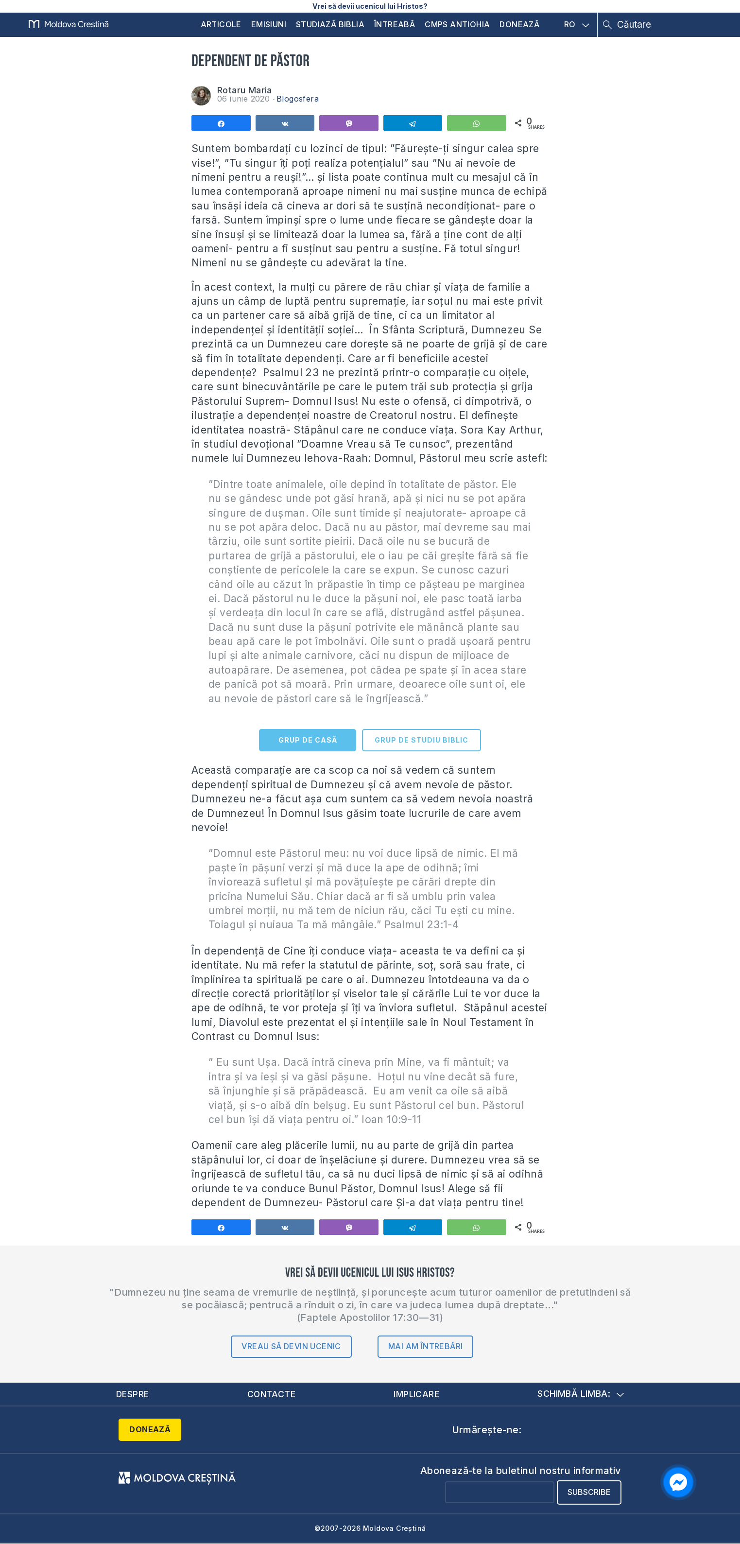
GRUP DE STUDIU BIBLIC (421, 740)
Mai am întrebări (425, 1346)
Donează (519, 24)
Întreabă (394, 24)
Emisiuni (268, 24)
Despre (132, 1394)
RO (576, 25)
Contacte (271, 1394)
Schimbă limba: (580, 1394)
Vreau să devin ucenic (291, 1346)
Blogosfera (297, 99)
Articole (221, 24)
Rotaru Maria (244, 90)
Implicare (417, 1394)
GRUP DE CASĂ (307, 740)
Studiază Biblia (330, 24)
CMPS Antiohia (457, 24)
